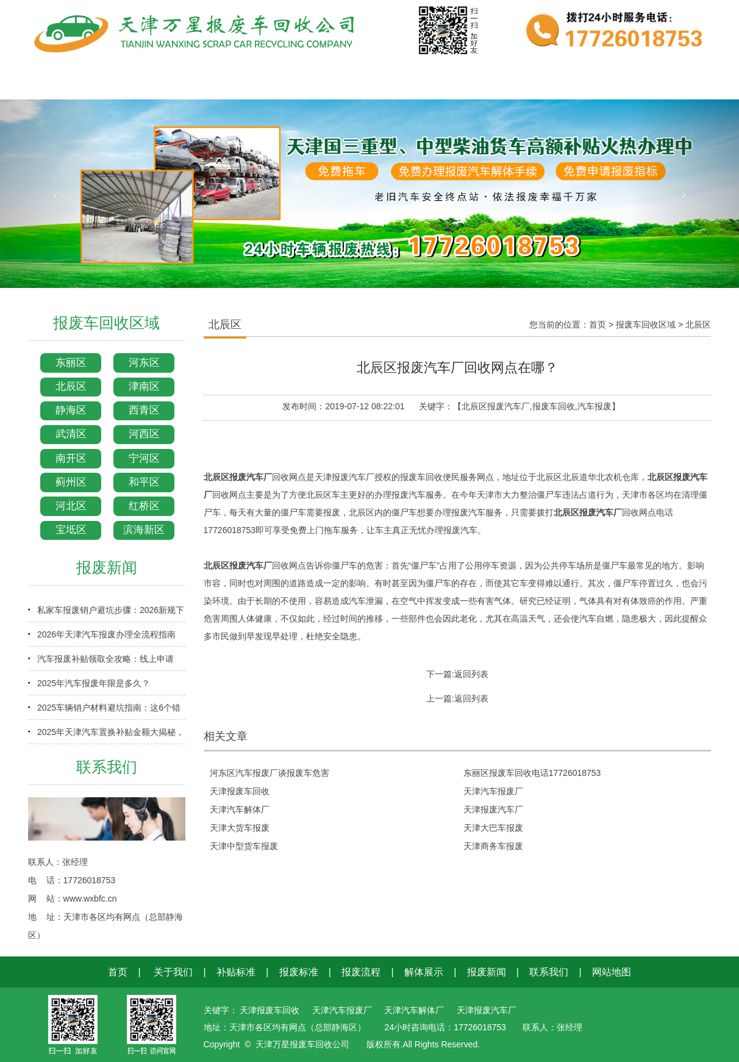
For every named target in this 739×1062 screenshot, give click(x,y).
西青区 (144, 410)
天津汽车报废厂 (493, 791)
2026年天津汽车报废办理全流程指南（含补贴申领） (106, 638)
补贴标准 (235, 972)
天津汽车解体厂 (240, 809)
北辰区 (71, 386)
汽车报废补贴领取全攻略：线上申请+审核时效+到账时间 (105, 662)
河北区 (71, 506)
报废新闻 (486, 972)
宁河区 (144, 458)
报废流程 (360, 972)
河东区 (144, 362)
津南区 (144, 386)
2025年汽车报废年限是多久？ (93, 683)
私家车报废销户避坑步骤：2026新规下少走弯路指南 (110, 613)
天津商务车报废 (493, 846)
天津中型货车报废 (244, 846)
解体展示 (423, 972)
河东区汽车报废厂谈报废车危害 (269, 773)
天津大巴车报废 (493, 828)
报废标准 (298, 972)
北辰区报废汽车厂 (238, 477)
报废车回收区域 (646, 324)
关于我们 (173, 972)
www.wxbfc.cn (90, 898)
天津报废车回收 (240, 791)
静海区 (71, 410)
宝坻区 (71, 530)
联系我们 (548, 972)
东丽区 (71, 362)
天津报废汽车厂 (493, 809)
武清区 (71, 434)
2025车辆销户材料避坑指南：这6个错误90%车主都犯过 (108, 711)
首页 (597, 324)
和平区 (144, 482)
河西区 (144, 434)
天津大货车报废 (240, 828)
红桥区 (144, 506)
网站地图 (611, 972)
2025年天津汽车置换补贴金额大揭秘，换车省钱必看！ (110, 735)
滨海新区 (144, 530)
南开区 (71, 458)
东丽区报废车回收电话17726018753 (532, 773)
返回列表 (471, 674)
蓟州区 (71, 482)
